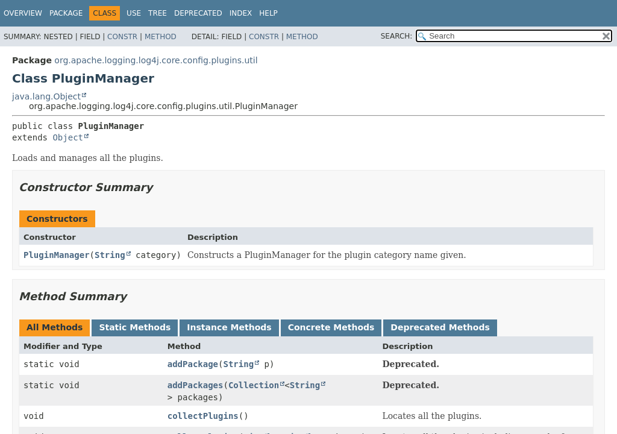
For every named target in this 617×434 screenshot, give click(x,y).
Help (268, 13)
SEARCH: (397, 36)
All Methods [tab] (55, 327)
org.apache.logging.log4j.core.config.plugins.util (155, 60)
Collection (253, 385)
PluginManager (56, 255)
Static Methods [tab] (135, 327)
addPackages (196, 385)
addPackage (193, 364)
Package (66, 13)
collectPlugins (203, 416)
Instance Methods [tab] (229, 327)
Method (161, 37)
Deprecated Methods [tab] (439, 327)
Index (241, 13)
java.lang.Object (46, 96)
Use (134, 13)
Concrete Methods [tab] (331, 327)
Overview (23, 13)
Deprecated (198, 13)
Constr (122, 37)
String (110, 255)
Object (67, 137)
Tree (157, 13)
